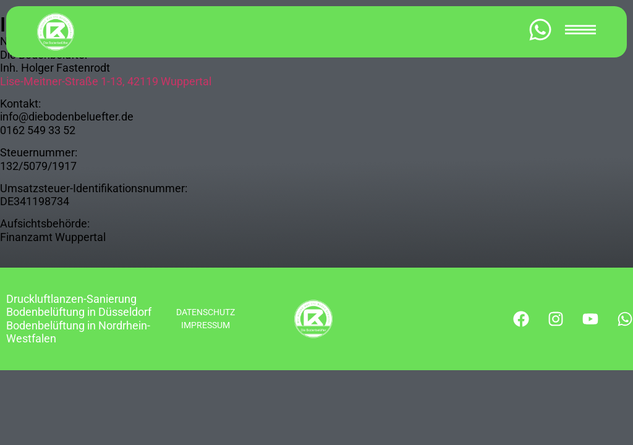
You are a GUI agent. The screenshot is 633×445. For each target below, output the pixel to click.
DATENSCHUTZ (205, 312)
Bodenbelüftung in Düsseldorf (78, 311)
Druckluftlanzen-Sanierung (71, 298)
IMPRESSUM (205, 325)
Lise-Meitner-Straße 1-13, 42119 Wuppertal (105, 81)
